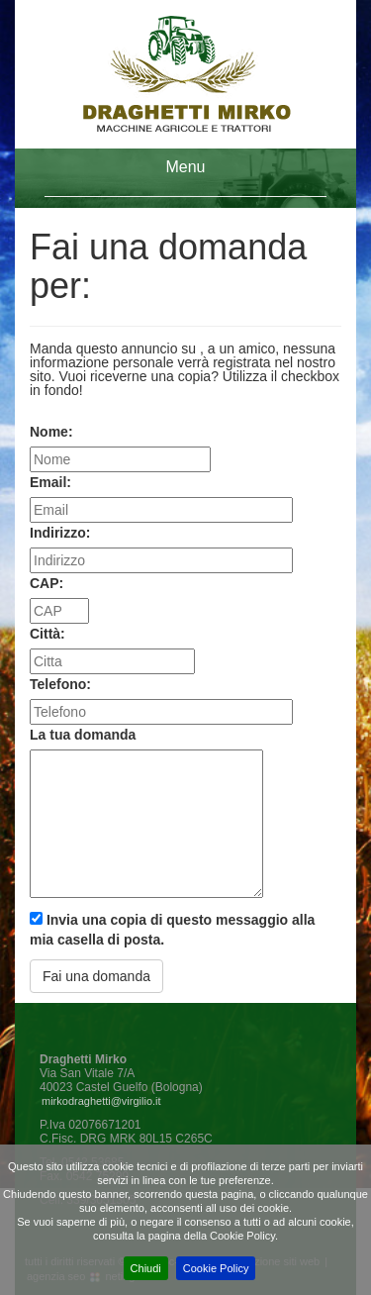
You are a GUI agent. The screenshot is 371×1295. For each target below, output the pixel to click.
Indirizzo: (60, 533)
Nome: (51, 432)
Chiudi (146, 1268)
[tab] (185, 178)
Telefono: (60, 684)
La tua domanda (83, 735)
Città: (47, 634)
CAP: (46, 583)
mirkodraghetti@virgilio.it (101, 1101)
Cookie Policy (216, 1268)
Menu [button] (185, 166)
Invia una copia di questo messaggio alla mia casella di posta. (172, 929)
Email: (50, 482)
